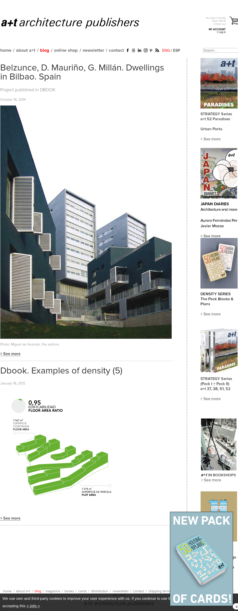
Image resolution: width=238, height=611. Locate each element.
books (69, 591)
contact (116, 50)
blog (44, 50)
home (6, 50)
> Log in (221, 32)
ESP (176, 50)
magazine (53, 591)
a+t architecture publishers (76, 22)
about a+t (25, 50)
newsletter (93, 50)
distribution (99, 591)
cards (82, 591)
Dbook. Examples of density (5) (61, 371)
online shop (66, 50)
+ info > (33, 606)
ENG (166, 50)
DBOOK (48, 90)
